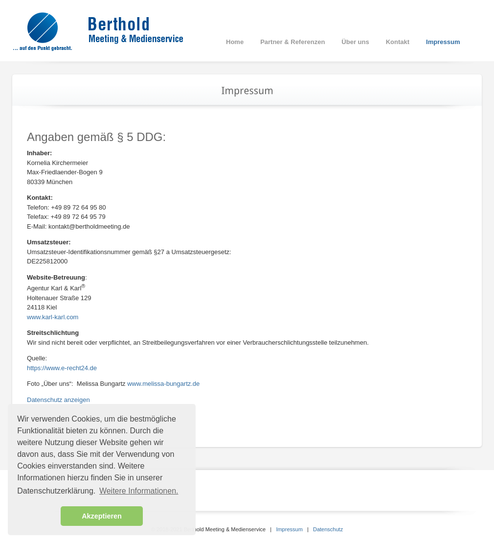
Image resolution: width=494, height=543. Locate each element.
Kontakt (397, 42)
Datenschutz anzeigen (58, 399)
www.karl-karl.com (52, 317)
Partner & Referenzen (292, 42)
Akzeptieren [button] (102, 516)
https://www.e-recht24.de (62, 368)
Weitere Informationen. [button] (139, 491)
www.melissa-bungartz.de (163, 383)
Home (235, 42)
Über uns (355, 42)
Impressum (443, 42)
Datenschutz (328, 529)
